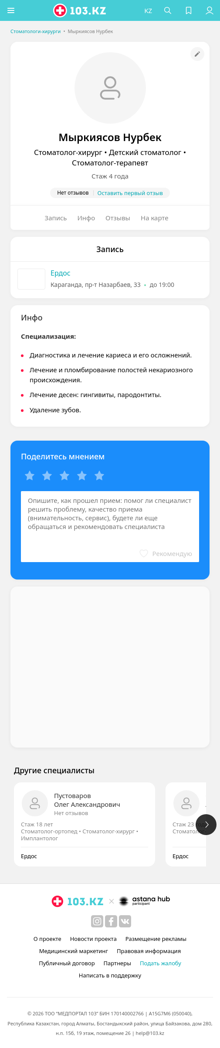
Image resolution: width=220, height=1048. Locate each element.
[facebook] (111, 921)
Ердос (61, 273)
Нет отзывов (71, 813)
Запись (56, 217)
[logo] (80, 10)
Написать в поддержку (110, 975)
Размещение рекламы (155, 939)
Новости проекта (93, 939)
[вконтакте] (125, 921)
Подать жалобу (160, 963)
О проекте (47, 939)
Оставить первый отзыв (130, 192)
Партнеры (118, 963)
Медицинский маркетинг (73, 951)
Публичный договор (67, 963)
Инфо (86, 217)
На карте (154, 217)
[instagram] (97, 921)
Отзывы (117, 217)
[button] (10, 10)
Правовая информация (149, 951)
